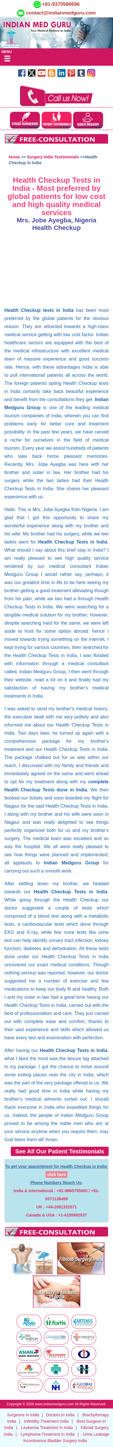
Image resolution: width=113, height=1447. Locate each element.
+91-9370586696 (60, 4)
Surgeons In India (23, 1415)
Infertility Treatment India (46, 1421)
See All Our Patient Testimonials (59, 1151)
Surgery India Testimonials (53, 157)
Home (14, 157)
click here (56, 1174)
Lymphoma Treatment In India (48, 1434)
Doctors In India (60, 1415)
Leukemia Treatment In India (47, 1427)
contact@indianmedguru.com (61, 13)
